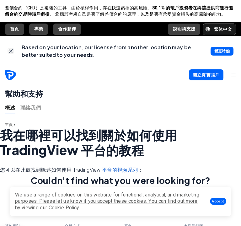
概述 (10, 108)
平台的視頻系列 (120, 171)
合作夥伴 (67, 29)
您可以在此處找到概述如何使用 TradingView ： (71, 171)
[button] (218, 201)
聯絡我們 (30, 108)
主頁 (9, 125)
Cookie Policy (64, 208)
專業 (38, 29)
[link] (11, 51)
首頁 (14, 29)
